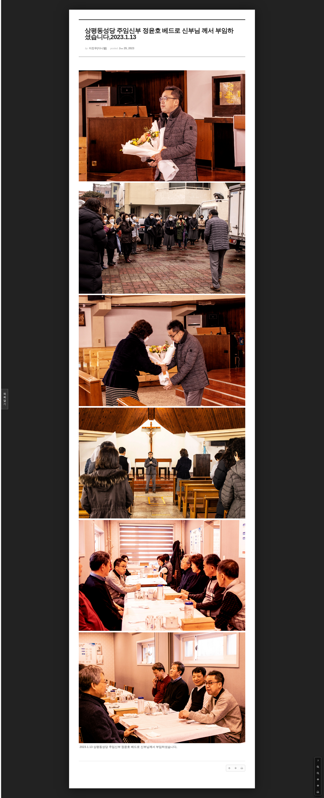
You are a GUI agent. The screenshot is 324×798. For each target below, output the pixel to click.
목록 (4, 399)
